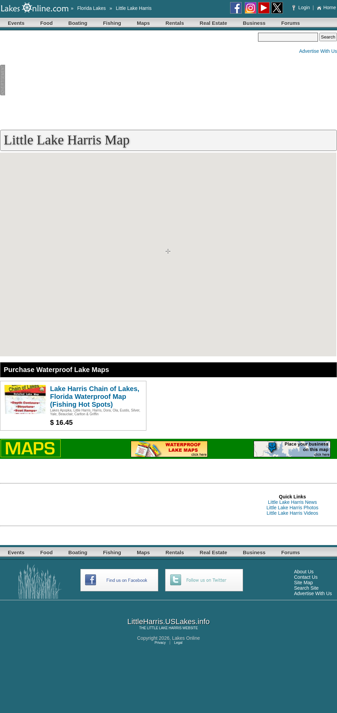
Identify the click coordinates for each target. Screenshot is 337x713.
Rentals (174, 23)
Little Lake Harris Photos (293, 507)
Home (326, 7)
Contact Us (306, 577)
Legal (178, 643)
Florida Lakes (91, 8)
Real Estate (213, 23)
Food (46, 23)
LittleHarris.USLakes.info (168, 621)
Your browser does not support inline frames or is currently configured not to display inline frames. (168, 254)
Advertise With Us (318, 51)
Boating (77, 23)
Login (301, 7)
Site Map (303, 582)
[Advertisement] (129, 80)
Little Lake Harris (133, 8)
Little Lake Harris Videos (292, 513)
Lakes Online (186, 638)
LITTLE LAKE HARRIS (164, 628)
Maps (143, 23)
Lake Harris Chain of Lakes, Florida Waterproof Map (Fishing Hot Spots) (94, 396)
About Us (304, 571)
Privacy (160, 643)
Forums (290, 23)
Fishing (112, 23)
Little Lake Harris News (292, 502)
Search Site (306, 588)
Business (254, 23)
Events (16, 23)
